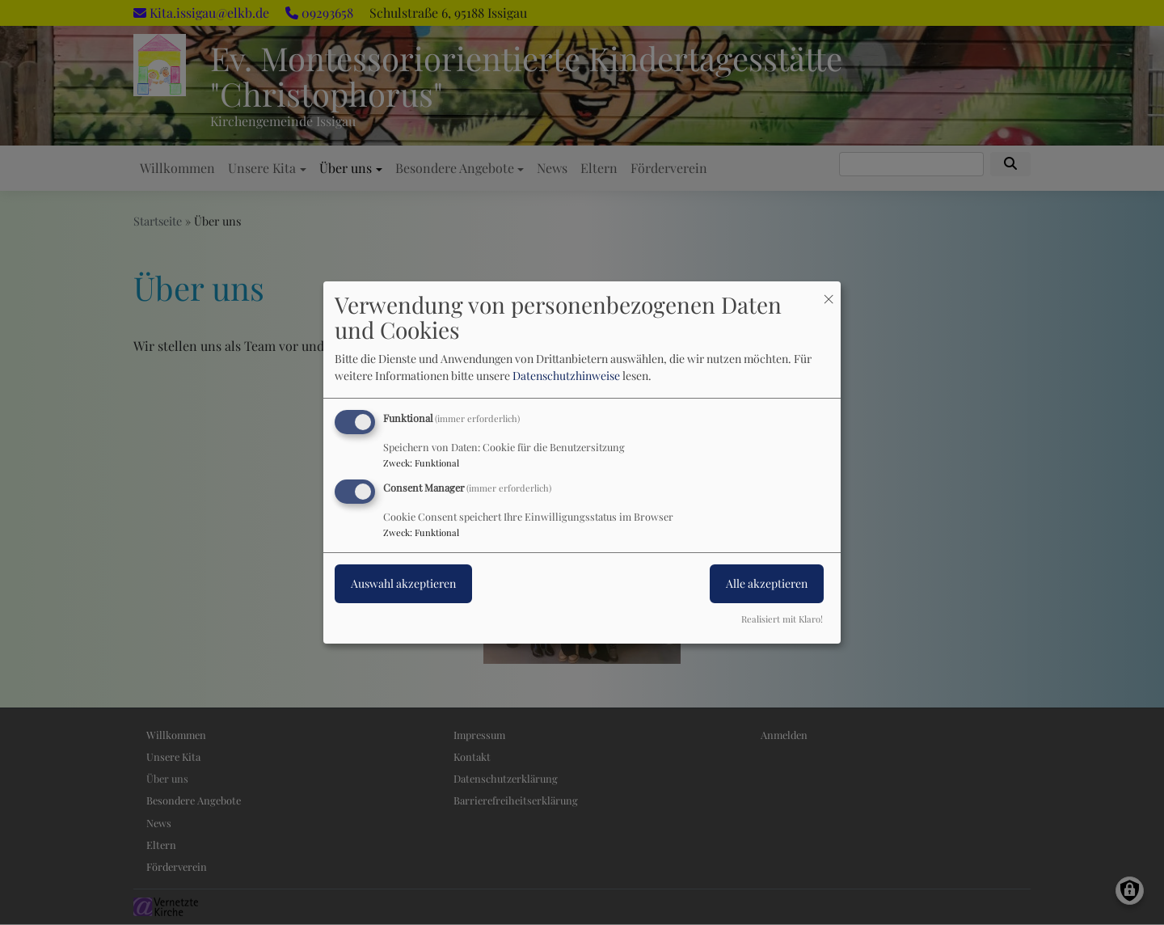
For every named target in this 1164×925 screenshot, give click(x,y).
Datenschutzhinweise (566, 375)
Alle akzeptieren (767, 583)
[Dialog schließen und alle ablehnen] (828, 291)
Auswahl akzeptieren (403, 583)
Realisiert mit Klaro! (782, 619)
